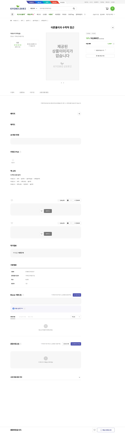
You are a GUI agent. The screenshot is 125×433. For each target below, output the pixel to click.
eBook (39, 2)
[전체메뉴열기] (12, 14)
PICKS (64, 14)
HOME (11, 20)
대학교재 (23, 181)
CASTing (71, 14)
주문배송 (102, 2)
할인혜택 (102, 14)
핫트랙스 (54, 2)
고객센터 (113, 2)
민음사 (12, 36)
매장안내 (107, 2)
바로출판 (62, 2)
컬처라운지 (79, 14)
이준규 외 (13, 33)
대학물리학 (43, 20)
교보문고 (31, 2)
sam (47, 2)
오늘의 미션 (96, 14)
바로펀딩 (57, 14)
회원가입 (86, 2)
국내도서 (15, 20)
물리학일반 (35, 20)
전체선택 (62, 200)
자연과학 (25, 184)
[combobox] (33, 8)
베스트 (39, 14)
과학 (22, 20)
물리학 (27, 20)
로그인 (91, 2)
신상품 (45, 14)
